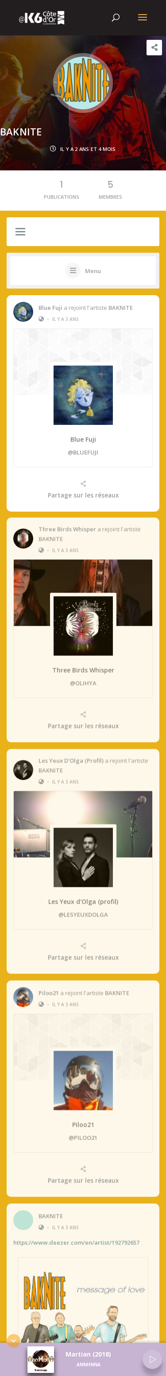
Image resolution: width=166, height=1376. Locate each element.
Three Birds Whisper (67, 525)
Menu (93, 270)
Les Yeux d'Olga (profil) (71, 757)
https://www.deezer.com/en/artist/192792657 (76, 1239)
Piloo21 (49, 989)
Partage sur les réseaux (83, 495)
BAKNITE (120, 308)
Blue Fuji (50, 308)
